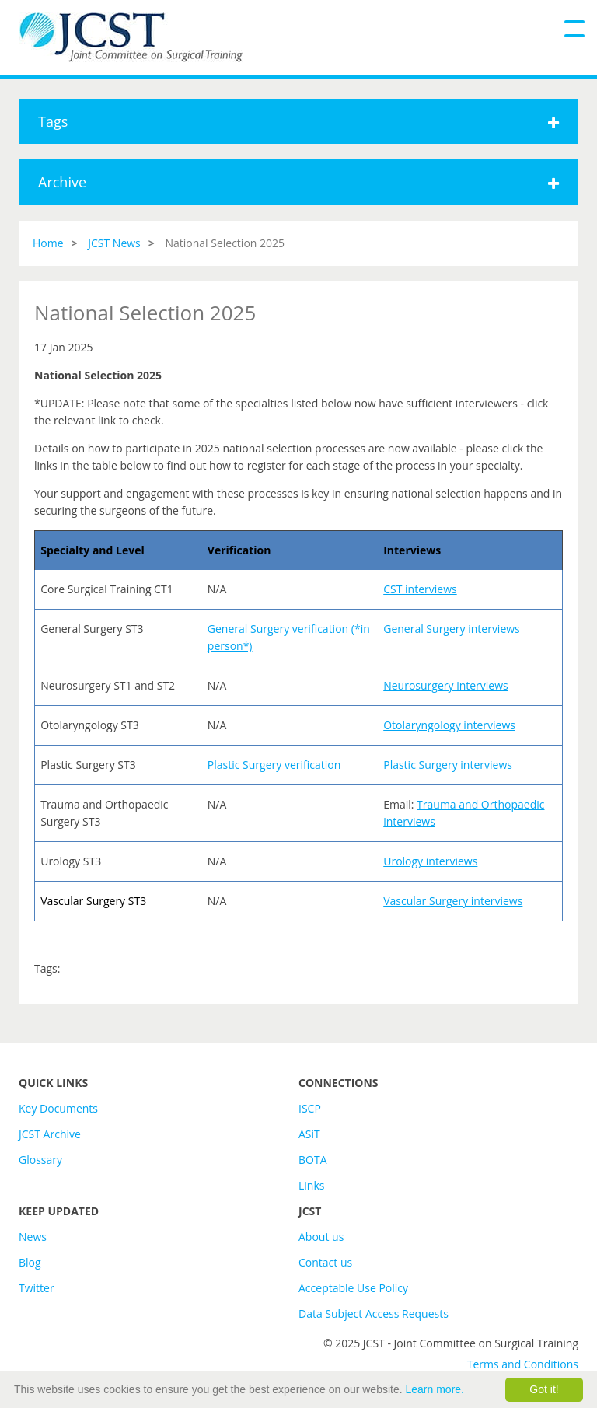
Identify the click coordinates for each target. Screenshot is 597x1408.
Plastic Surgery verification (274, 764)
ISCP (309, 1108)
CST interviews (419, 589)
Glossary (40, 1159)
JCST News (114, 243)
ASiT (309, 1134)
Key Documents (58, 1108)
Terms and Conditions (522, 1364)
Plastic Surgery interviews (447, 764)
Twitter (36, 1287)
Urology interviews (430, 861)
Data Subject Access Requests (373, 1313)
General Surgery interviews (451, 628)
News (33, 1236)
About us (321, 1236)
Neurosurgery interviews (445, 685)
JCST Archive (50, 1134)
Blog (30, 1262)
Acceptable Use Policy (353, 1287)
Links (311, 1185)
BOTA (312, 1159)
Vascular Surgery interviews (452, 900)
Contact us (325, 1262)
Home (48, 243)
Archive (298, 182)
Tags (298, 121)
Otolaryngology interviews (449, 725)
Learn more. (435, 1389)
